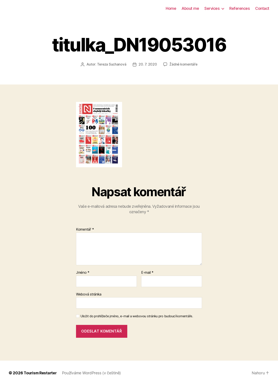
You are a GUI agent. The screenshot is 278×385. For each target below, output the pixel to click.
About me (190, 8)
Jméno (82, 272)
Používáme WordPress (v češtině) (92, 372)
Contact (262, 8)
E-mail (147, 272)
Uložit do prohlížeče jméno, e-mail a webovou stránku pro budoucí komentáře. (136, 316)
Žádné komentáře (183, 64)
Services (212, 8)
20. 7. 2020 (148, 64)
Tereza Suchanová (111, 64)
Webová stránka (88, 294)
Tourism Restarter (41, 372)
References (239, 8)
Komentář (85, 229)
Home (171, 8)
